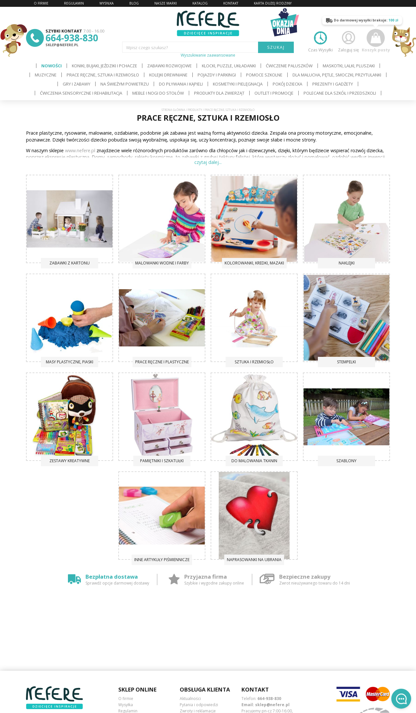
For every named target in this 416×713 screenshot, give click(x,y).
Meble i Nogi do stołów (158, 93)
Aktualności (190, 698)
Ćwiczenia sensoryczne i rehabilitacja (81, 93)
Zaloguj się (348, 41)
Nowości (51, 66)
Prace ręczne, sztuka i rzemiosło (103, 75)
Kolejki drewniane (168, 75)
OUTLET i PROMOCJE (273, 93)
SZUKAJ (276, 47)
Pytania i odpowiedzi (199, 704)
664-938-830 (72, 38)
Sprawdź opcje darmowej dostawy (117, 583)
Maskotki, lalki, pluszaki (349, 66)
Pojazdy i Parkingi (217, 75)
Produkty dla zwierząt (219, 93)
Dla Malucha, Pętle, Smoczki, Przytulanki (336, 75)
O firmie (125, 698)
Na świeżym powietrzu (124, 84)
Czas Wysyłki (320, 41)
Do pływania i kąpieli (181, 84)
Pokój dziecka (287, 84)
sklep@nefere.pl (62, 44)
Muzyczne (46, 75)
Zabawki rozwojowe (169, 66)
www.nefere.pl (80, 150)
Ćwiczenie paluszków (289, 66)
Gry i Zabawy (76, 84)
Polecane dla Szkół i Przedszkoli (340, 93)
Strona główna (173, 110)
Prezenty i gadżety (332, 84)
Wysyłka (125, 704)
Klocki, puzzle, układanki (229, 66)
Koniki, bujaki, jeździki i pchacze (104, 66)
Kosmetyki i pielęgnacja (238, 84)
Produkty (195, 110)
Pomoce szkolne (264, 75)
